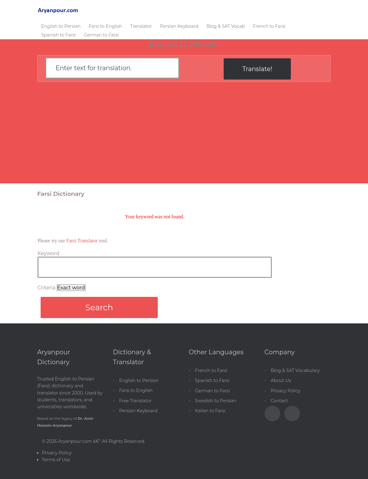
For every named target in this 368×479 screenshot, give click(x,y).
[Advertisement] (184, 136)
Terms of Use (56, 459)
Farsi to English (105, 26)
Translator (141, 26)
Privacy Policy (286, 391)
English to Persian (61, 26)
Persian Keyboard (179, 26)
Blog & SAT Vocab (225, 26)
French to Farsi (269, 26)
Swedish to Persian (215, 401)
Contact (279, 401)
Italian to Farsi (210, 411)
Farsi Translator (82, 240)
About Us (281, 380)
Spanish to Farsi (58, 35)
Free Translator (135, 401)
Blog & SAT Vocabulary (295, 370)
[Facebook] (272, 413)
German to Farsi (101, 35)
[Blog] (292, 413)
